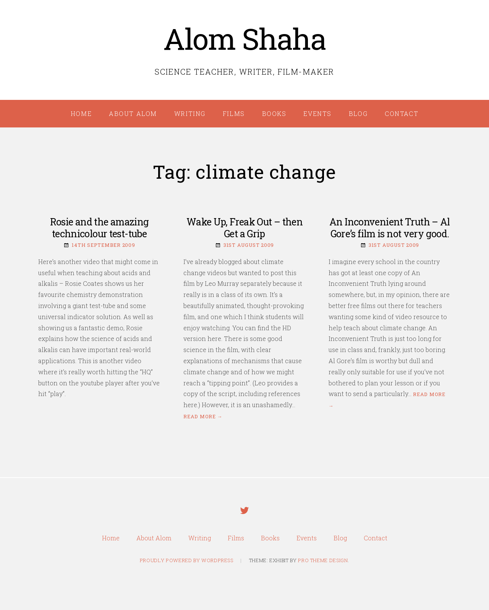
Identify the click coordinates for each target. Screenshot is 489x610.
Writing (190, 113)
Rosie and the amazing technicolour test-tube (99, 227)
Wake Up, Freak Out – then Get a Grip (244, 227)
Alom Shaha (244, 38)
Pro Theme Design (323, 560)
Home (81, 113)
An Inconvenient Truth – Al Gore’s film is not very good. (389, 227)
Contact (401, 113)
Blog (358, 113)
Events (317, 113)
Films (234, 113)
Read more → (202, 416)
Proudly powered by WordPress (186, 560)
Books (274, 113)
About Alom (133, 113)
